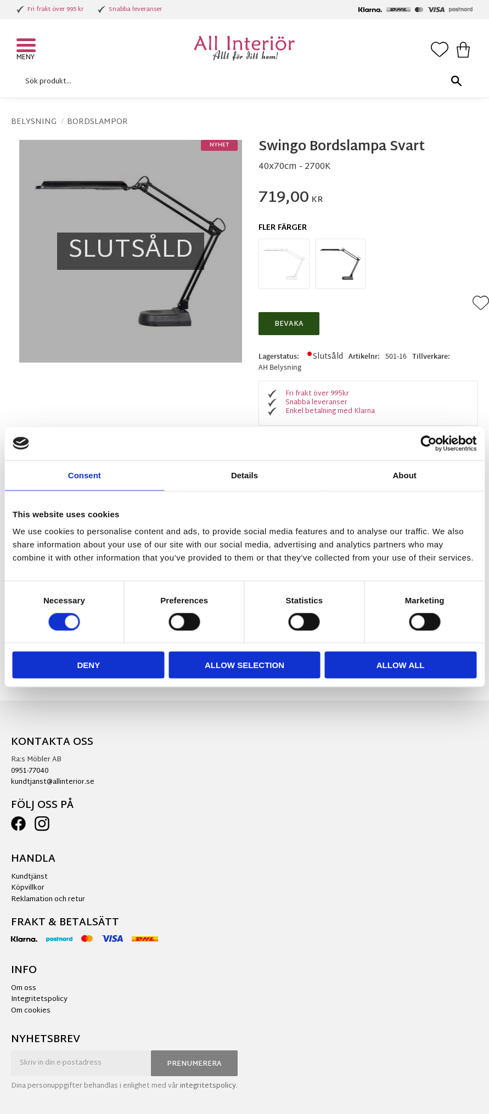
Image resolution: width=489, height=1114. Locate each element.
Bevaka (288, 324)
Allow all (400, 665)
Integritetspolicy (39, 999)
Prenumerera (194, 1064)
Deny (88, 665)
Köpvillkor (27, 888)
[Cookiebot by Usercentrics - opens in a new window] (428, 443)
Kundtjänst (29, 877)
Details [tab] (244, 474)
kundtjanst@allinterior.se (52, 782)
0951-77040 (29, 771)
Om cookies (30, 1010)
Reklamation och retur (48, 899)
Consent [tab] (84, 474)
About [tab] (405, 474)
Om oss (23, 988)
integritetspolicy (208, 1086)
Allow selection (244, 665)
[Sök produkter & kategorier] (241, 81)
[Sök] (456, 81)
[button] (27, 47)
